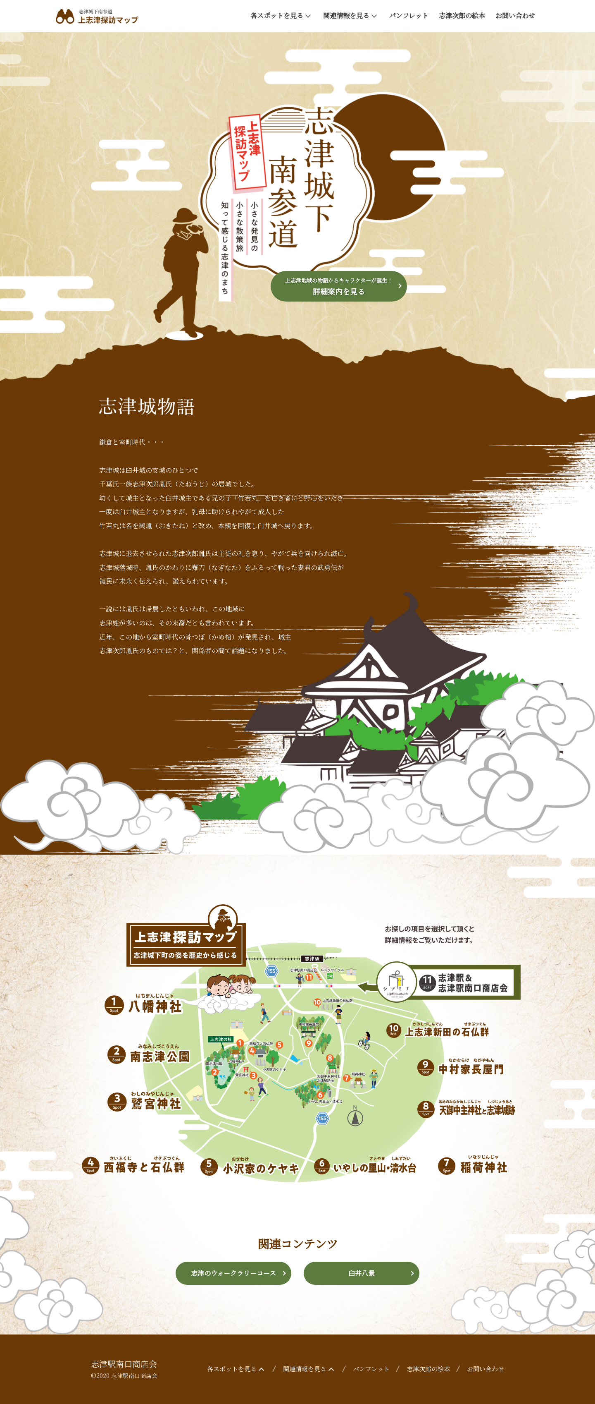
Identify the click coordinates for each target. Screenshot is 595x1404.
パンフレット (408, 15)
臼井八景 (361, 1273)
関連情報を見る (351, 15)
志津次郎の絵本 (462, 15)
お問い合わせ (515, 15)
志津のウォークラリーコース (233, 1273)
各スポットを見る (281, 15)
